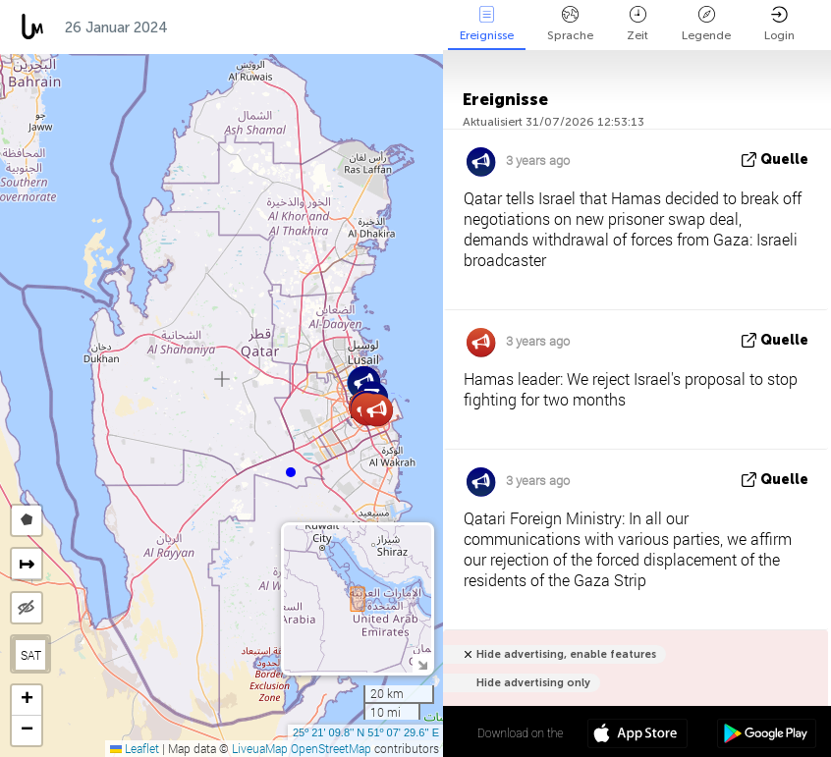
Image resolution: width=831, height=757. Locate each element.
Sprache (570, 24)
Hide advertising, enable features (566, 654)
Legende (706, 24)
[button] (291, 472)
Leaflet (134, 748)
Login (779, 24)
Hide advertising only (533, 682)
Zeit (637, 24)
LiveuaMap (260, 748)
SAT (31, 655)
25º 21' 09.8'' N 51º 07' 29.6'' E (366, 732)
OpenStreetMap (331, 748)
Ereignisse (487, 24)
